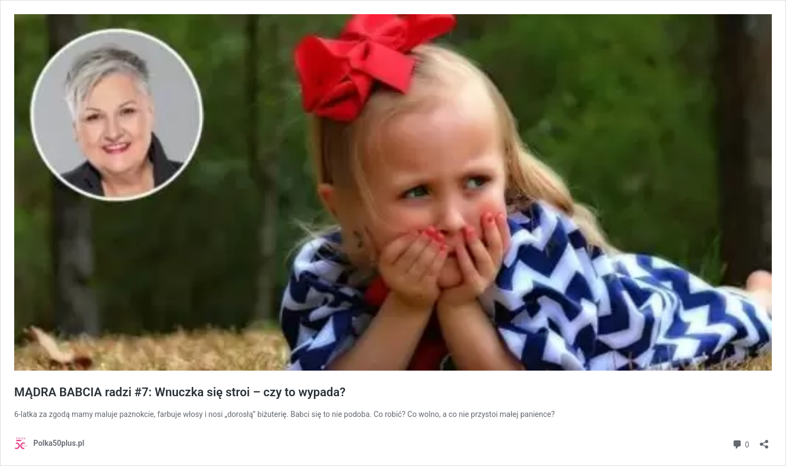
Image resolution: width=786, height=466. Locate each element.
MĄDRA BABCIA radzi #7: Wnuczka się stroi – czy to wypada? (180, 392)
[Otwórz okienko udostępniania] (764, 440)
